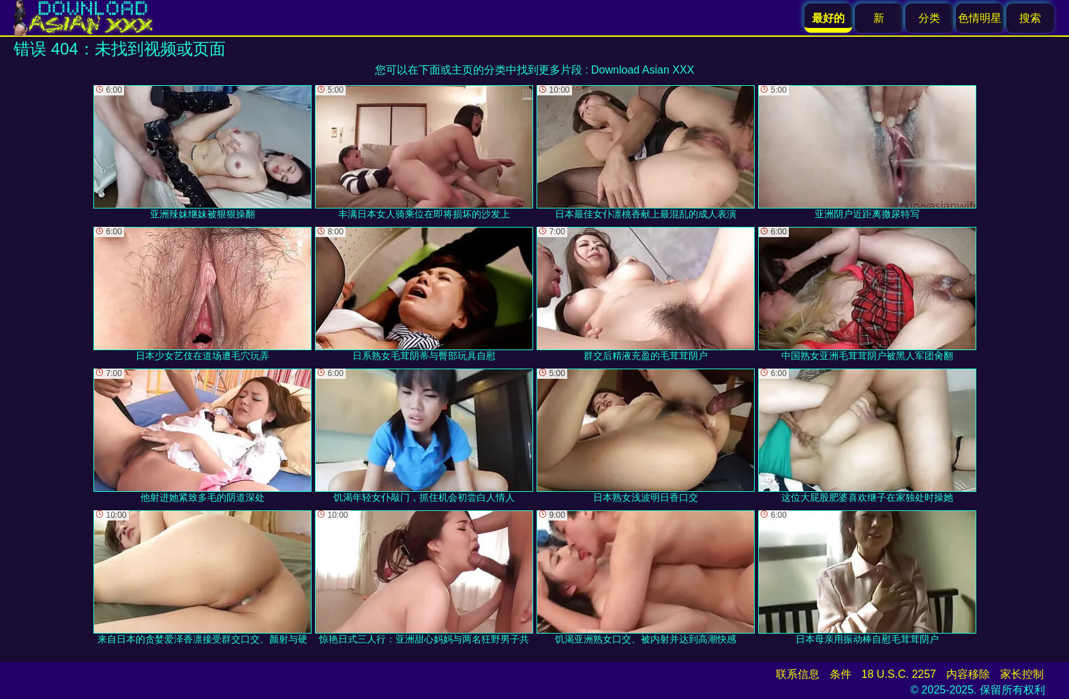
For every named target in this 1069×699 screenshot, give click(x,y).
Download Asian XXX (642, 70)
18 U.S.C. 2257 (899, 674)
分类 (929, 18)
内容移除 (968, 674)
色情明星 (980, 18)
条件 (841, 674)
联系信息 (797, 674)
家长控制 (1022, 674)
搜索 (1030, 18)
